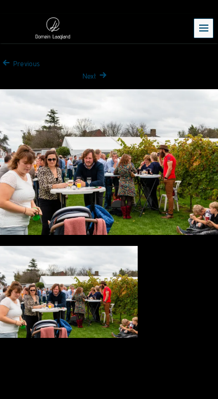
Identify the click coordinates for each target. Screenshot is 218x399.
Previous (20, 63)
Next (96, 76)
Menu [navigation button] (203, 28)
